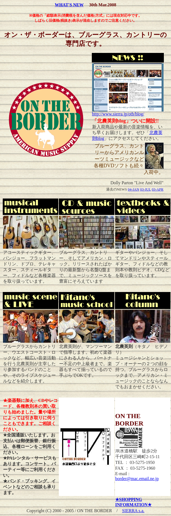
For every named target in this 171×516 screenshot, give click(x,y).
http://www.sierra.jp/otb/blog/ (128, 112)
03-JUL (145, 189)
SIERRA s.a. (133, 510)
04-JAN (133, 189)
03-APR (158, 189)
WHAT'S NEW (69, 4)
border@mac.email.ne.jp (137, 478)
